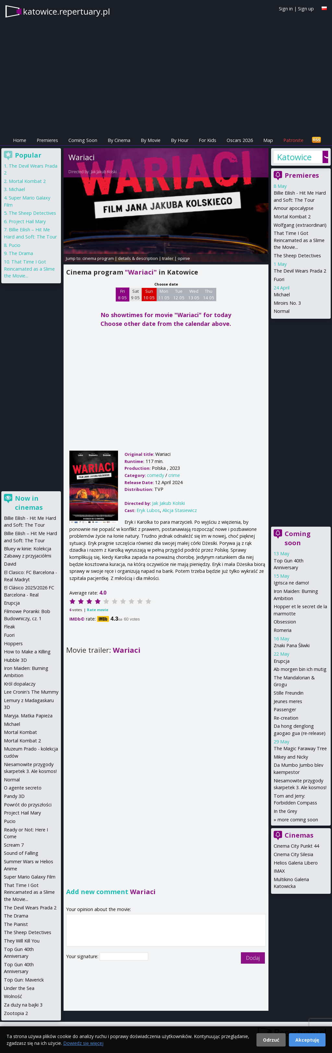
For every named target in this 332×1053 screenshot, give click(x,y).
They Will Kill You (22, 941)
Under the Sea (19, 988)
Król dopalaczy (19, 684)
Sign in (286, 9)
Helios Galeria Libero (296, 863)
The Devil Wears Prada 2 (300, 271)
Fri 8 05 (122, 294)
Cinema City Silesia (293, 854)
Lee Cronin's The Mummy (31, 692)
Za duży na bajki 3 (23, 1005)
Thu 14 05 (208, 294)
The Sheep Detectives (297, 255)
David (10, 564)
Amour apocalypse (294, 208)
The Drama (21, 253)
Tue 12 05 (178, 294)
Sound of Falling (21, 853)
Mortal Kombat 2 (292, 216)
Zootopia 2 (16, 1013)
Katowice (294, 157)
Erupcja (282, 661)
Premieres (47, 140)
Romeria (282, 630)
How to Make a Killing (27, 651)
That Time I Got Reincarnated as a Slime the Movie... (299, 240)
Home (19, 140)
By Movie (150, 140)
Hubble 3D (15, 660)
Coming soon (298, 538)
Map (268, 140)
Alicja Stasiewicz (179, 510)
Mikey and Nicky (291, 757)
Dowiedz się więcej (83, 1043)
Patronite (293, 140)
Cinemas (299, 835)
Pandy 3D (14, 796)
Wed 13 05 (193, 294)
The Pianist (16, 924)
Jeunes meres (288, 701)
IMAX (279, 871)
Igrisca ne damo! (291, 583)
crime (174, 475)
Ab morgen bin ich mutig (300, 669)
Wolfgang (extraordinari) (300, 225)
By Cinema (119, 140)
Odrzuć (271, 1040)
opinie (184, 258)
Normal (282, 311)
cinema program (98, 258)
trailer (167, 258)
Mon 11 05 (164, 294)
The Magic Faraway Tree (300, 748)
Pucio (14, 245)
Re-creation (286, 718)
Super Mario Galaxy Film (29, 877)
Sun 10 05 (149, 294)
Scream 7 (14, 845)
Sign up (306, 9)
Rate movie (97, 609)
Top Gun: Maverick (24, 980)
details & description (138, 258)
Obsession (285, 622)
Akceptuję (307, 1040)
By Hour (179, 140)
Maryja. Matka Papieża (28, 716)
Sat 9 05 (135, 294)
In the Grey (285, 811)
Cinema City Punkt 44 (296, 846)
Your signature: (83, 956)
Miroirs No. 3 (287, 303)
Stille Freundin (288, 693)
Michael (282, 294)
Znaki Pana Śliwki (292, 645)
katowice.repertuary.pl (66, 11)
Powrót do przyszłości (28, 805)
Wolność (13, 996)
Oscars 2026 (240, 140)
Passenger (285, 709)
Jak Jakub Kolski (104, 171)
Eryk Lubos (148, 510)
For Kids (207, 140)
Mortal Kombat (20, 732)
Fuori (279, 279)
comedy (155, 475)
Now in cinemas (29, 503)
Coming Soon (82, 140)
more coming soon (298, 819)
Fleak (9, 626)
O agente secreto (23, 788)
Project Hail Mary (27, 221)
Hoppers (13, 643)
